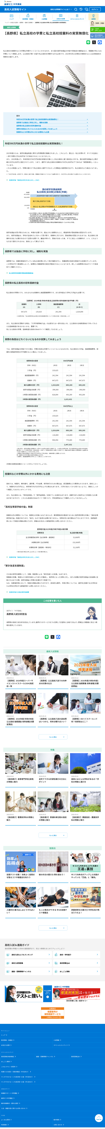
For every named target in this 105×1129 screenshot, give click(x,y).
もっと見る (53, 739)
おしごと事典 (62, 973)
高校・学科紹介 (62, 957)
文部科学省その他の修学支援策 (19, 593)
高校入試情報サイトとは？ (60, 9)
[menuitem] (11, 17)
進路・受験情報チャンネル (18, 973)
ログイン (95, 9)
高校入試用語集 (14, 965)
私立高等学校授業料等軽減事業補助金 (21, 274)
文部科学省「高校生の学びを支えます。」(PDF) (24, 181)
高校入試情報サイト (15, 9)
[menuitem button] (93, 17)
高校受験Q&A (62, 965)
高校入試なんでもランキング (19, 957)
